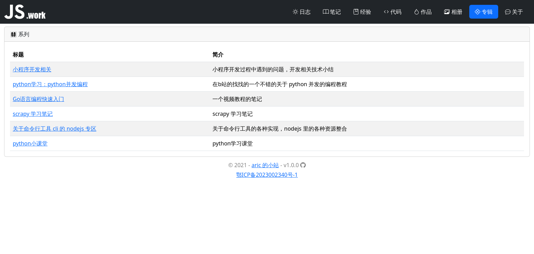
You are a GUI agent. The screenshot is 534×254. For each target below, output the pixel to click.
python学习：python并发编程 (50, 84)
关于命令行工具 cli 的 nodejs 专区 (54, 128)
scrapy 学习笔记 (33, 114)
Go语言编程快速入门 (38, 99)
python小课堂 (30, 143)
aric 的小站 (265, 165)
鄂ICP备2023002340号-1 (267, 175)
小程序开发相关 (32, 69)
